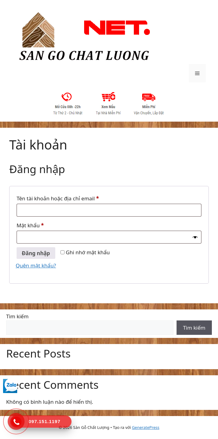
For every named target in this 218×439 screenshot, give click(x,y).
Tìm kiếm (17, 316)
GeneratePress (145, 427)
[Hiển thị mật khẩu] (195, 237)
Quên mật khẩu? (36, 265)
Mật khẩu (36, 225)
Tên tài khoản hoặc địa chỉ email (64, 198)
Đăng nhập (36, 253)
